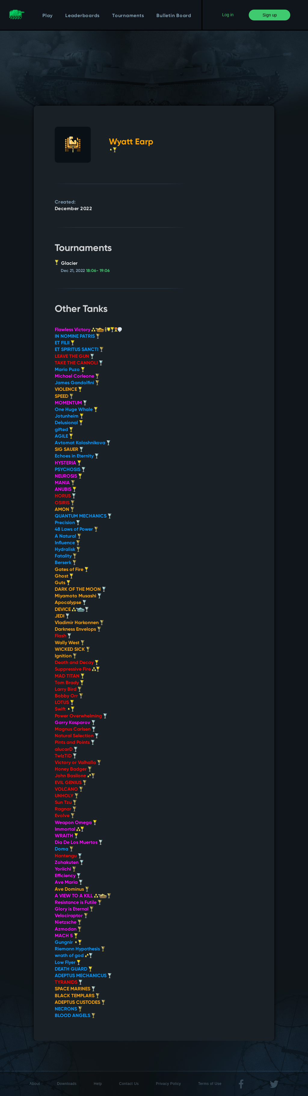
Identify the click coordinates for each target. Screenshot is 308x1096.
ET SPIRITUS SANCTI (79, 349)
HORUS (65, 496)
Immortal (69, 829)
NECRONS (68, 1009)
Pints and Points (75, 742)
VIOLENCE (68, 389)
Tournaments (128, 16)
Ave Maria (69, 882)
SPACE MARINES (75, 989)
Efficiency (68, 876)
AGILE (64, 436)
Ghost (64, 576)
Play (47, 16)
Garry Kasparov (75, 722)
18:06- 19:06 (98, 271)
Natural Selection (77, 736)
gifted (64, 429)
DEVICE (72, 609)
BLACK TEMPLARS (77, 996)
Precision (67, 523)
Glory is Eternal (74, 909)
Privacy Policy (168, 1084)
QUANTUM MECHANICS (83, 516)
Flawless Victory (88, 330)
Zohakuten (69, 862)
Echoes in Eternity (77, 456)
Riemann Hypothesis (80, 949)
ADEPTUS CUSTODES (80, 1002)
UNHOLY (67, 796)
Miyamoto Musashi (78, 596)
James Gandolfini (77, 383)
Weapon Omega (76, 822)
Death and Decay (77, 662)
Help (98, 1084)
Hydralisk (67, 549)
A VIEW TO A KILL (83, 896)
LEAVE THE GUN (74, 356)
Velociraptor (71, 915)
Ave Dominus (72, 889)
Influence (67, 543)
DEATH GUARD (73, 969)
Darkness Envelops (78, 629)
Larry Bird (68, 689)
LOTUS (64, 702)
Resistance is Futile (78, 902)
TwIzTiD (66, 756)
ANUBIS (65, 489)
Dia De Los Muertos (79, 842)
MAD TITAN (70, 676)
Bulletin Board (173, 16)
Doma (64, 849)
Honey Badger (73, 769)
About (34, 1084)
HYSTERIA (68, 463)
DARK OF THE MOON (80, 589)
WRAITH (66, 836)
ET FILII (65, 343)
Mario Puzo (70, 369)
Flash (63, 636)
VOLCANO (69, 789)
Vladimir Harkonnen (79, 622)
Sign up (270, 15)
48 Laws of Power (76, 529)
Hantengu (68, 856)
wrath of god (74, 955)
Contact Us (129, 1084)
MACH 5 (66, 936)
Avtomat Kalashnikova (82, 443)
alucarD (66, 749)
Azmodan (68, 929)
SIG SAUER (69, 449)
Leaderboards (82, 16)
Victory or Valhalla (78, 762)
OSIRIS (65, 503)
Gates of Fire (71, 569)
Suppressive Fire (77, 669)
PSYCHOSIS (70, 469)
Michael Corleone (77, 376)
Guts (62, 583)
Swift (65, 709)
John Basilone (75, 776)
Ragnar (65, 809)
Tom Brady (69, 683)
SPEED (64, 396)
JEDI (62, 616)
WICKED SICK (72, 649)
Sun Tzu (66, 802)
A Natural (68, 536)
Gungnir (68, 942)
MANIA (65, 483)
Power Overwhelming (81, 716)
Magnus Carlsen (75, 729)
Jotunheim (69, 416)
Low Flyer (68, 962)
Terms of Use (210, 1084)
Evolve (65, 816)
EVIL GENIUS (71, 782)
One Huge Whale (76, 409)
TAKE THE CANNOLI (79, 363)
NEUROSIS (68, 476)
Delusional (69, 423)
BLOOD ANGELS (75, 1015)
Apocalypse (70, 602)
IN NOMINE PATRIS (77, 336)
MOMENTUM (71, 403)
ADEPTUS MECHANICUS (83, 976)
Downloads (67, 1084)
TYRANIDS (68, 982)
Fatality (66, 556)
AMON (64, 509)
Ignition (66, 656)
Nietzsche (68, 922)
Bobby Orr (69, 696)
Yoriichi (65, 869)
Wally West (70, 643)
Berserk (65, 562)
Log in (227, 14)
